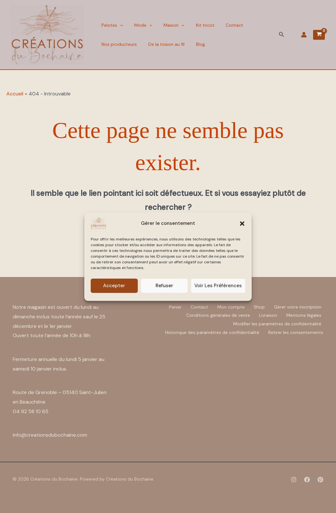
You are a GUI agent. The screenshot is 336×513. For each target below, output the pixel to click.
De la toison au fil (163, 44)
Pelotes (111, 25)
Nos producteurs (118, 44)
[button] (242, 223)
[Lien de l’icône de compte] (304, 35)
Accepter (114, 285)
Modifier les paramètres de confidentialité (277, 323)
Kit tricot (198, 25)
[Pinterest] (320, 479)
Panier (171, 306)
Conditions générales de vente (216, 315)
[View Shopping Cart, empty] (319, 35)
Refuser (164, 285)
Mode (140, 25)
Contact (226, 25)
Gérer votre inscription (297, 306)
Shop (258, 306)
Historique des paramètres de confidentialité (211, 331)
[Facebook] (307, 479)
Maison (169, 25)
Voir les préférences (218, 285)
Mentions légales (303, 315)
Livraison (267, 315)
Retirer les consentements (295, 331)
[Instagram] (294, 479)
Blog (195, 44)
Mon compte (229, 306)
